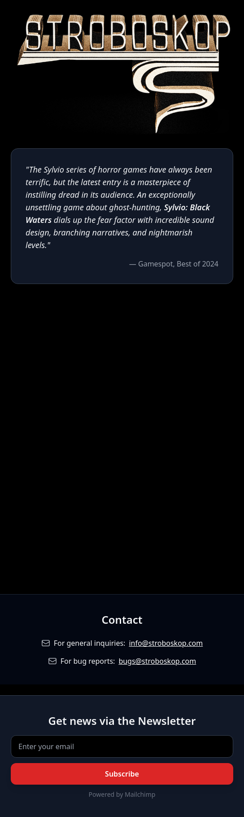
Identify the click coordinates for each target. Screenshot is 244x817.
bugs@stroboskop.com (157, 661)
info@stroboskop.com (166, 643)
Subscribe (122, 774)
